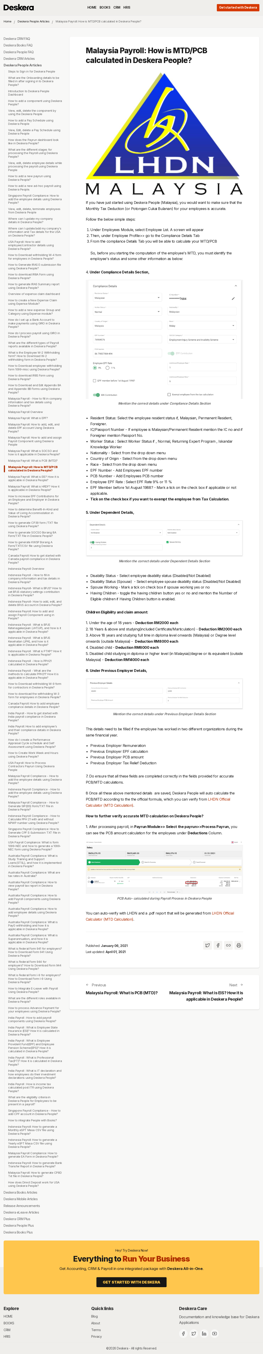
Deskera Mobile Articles (21, 1199)
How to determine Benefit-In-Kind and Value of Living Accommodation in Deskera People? (33, 512)
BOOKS (105, 7)
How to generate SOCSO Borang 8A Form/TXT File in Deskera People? (32, 534)
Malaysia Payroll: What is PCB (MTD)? (33, 460)
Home (7, 21)
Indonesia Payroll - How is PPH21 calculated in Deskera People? (30, 662)
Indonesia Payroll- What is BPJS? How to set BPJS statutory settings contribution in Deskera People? (35, 591)
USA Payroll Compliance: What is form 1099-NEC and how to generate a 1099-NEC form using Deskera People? (34, 845)
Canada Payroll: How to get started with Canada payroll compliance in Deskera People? (34, 559)
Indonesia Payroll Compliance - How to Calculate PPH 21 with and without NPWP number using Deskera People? (34, 819)
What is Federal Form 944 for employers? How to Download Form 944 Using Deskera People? (34, 965)
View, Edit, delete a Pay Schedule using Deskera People (34, 131)
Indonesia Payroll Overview (26, 568)
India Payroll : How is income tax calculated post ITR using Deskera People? (31, 1087)
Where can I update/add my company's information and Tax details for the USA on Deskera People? (34, 232)
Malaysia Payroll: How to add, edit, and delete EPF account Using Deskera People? (34, 427)
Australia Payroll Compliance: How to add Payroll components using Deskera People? (34, 899)
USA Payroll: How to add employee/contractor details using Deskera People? (31, 245)
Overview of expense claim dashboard (34, 294)
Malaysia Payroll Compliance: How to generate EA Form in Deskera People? (33, 1155)
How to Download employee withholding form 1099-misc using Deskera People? (35, 367)
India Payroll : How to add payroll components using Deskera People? (32, 1019)
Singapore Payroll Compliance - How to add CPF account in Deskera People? (34, 1112)
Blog (94, 1316)
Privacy (96, 1336)
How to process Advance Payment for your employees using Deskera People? (34, 1009)
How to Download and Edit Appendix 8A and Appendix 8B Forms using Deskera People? (34, 389)
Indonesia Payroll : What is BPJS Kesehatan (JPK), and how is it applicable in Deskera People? (29, 641)
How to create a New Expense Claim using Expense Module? (32, 302)
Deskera (122, 1348)
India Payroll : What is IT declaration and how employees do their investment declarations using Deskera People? (35, 1074)
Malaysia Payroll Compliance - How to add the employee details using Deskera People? (35, 779)
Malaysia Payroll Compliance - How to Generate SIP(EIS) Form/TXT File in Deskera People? (33, 806)
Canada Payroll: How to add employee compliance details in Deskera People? (34, 705)
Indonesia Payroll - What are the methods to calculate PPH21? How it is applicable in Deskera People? (33, 674)
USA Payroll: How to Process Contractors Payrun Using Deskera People (31, 766)
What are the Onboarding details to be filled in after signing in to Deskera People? (33, 81)
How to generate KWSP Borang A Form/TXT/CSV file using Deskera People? (30, 545)
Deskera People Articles (33, 21)
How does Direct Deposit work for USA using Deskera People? (34, 1184)
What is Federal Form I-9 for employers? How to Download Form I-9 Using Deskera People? (34, 978)
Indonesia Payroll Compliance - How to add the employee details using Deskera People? (35, 792)
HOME (91, 7)
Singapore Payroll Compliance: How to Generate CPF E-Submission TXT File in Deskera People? (34, 832)
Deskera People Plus (19, 1225)
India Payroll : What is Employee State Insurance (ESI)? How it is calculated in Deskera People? (33, 1031)
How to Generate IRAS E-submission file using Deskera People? (34, 266)
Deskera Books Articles (20, 1192)
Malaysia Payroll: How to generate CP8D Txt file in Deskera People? (35, 1174)
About (95, 1323)
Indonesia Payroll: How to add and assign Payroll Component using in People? (31, 614)
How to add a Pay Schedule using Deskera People (30, 122)
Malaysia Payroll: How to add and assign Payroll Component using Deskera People (35, 441)
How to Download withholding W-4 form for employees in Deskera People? (34, 256)
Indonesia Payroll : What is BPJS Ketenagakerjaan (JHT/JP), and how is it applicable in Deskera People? (34, 628)
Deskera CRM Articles (19, 58)
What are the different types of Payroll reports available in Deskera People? (33, 344)
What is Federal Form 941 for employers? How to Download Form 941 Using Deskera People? (35, 952)
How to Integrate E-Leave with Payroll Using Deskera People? (33, 990)
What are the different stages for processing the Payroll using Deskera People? (33, 153)
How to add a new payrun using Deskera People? (29, 177)
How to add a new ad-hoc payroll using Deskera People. (34, 187)
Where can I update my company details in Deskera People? (30, 220)
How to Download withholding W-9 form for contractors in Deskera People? (34, 685)
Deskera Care (193, 1308)
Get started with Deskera (238, 7)
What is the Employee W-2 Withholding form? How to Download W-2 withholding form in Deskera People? (34, 356)
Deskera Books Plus (18, 1232)
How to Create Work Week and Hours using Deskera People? (33, 754)
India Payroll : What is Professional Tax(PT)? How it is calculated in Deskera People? (35, 1061)
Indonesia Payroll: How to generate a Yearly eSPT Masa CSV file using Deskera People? (32, 1143)
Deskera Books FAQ (18, 45)
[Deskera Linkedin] (204, 1333)
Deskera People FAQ (19, 52)
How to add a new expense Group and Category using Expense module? (34, 311)
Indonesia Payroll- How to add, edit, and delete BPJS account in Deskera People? (35, 603)
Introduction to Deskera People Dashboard (28, 93)
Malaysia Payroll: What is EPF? (28, 418)
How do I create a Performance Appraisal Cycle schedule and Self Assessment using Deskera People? (32, 743)
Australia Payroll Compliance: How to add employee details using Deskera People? (32, 912)
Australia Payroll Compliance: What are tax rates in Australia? (34, 874)
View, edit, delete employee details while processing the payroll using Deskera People (35, 166)
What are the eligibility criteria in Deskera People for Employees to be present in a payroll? (32, 1100)
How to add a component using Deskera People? (35, 102)
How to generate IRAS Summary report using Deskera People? (33, 286)
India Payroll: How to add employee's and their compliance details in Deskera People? (34, 729)
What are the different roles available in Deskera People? (34, 1000)
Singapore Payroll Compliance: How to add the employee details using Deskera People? (35, 199)
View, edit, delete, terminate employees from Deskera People (34, 210)
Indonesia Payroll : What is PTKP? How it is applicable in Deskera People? (34, 652)
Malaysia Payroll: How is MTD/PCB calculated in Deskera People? (33, 468)
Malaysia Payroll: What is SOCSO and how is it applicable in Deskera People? (34, 452)
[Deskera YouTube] (214, 1333)
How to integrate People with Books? (32, 1120)
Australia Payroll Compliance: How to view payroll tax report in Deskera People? (32, 885)
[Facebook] (183, 1333)
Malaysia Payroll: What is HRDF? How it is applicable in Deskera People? (33, 488)
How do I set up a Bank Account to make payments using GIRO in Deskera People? (34, 323)
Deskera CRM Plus (17, 1219)
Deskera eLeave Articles (21, 1212)
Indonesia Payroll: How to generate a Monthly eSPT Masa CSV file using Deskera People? (32, 1130)
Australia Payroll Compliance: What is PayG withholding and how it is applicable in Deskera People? (33, 925)
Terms (96, 1330)
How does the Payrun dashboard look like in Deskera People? (33, 141)
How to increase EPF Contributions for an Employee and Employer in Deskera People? (33, 499)
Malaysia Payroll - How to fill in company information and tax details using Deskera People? (35, 402)
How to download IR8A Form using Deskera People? (31, 276)
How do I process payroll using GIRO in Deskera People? (34, 334)
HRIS (126, 7)
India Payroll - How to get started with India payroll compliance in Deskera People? (33, 716)
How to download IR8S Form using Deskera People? (30, 377)
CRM (116, 7)
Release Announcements (22, 1206)
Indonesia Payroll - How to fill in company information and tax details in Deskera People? (34, 578)
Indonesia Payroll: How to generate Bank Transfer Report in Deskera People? (35, 1164)
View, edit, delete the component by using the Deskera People (32, 112)
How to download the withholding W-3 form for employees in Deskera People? (34, 695)
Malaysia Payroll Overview (25, 412)
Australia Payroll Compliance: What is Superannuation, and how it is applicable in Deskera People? (33, 938)
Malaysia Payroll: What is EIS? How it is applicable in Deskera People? (33, 478)
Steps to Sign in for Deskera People (31, 71)
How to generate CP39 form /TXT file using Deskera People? (33, 524)
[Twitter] (193, 1333)
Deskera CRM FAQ (17, 39)
